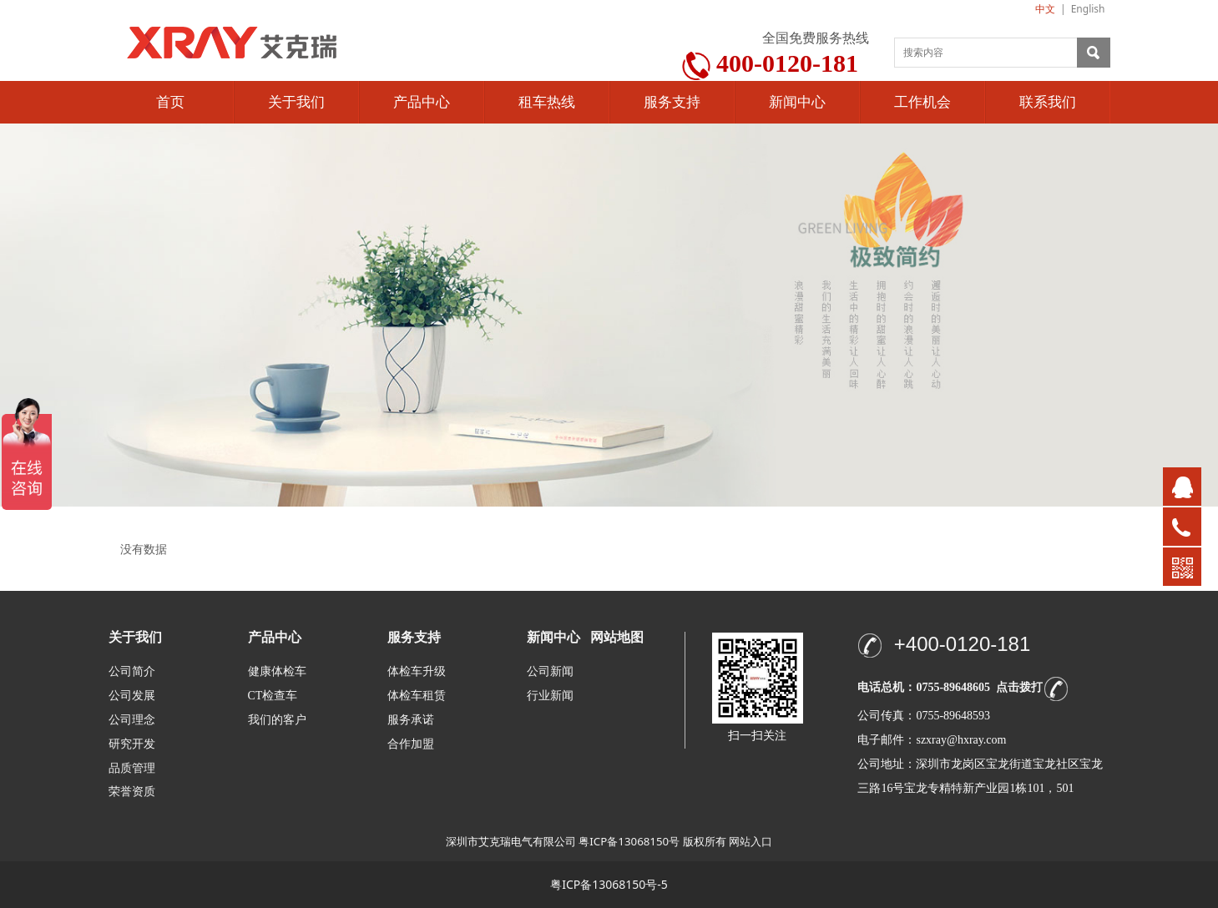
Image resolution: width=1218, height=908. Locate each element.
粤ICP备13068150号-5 (609, 884)
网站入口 (750, 841)
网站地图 (617, 637)
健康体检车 (277, 671)
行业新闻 (550, 695)
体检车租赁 (416, 695)
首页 (170, 102)
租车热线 (546, 102)
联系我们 (1047, 102)
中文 (1045, 9)
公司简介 (132, 671)
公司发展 (132, 695)
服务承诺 (410, 720)
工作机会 (922, 102)
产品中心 (421, 102)
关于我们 (296, 102)
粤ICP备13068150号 (629, 841)
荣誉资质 (132, 791)
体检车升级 (416, 671)
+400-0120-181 (962, 644)
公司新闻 (550, 671)
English (1088, 9)
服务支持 (672, 102)
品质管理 (132, 767)
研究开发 (132, 744)
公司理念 (132, 720)
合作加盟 (410, 744)
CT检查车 (273, 695)
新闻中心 (797, 102)
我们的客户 (277, 720)
